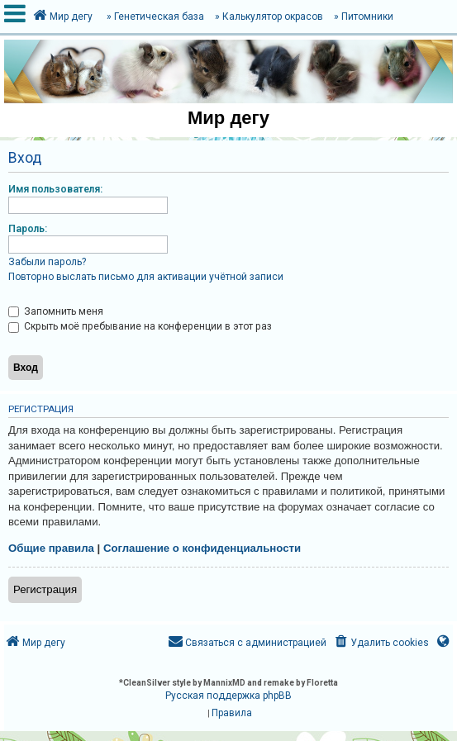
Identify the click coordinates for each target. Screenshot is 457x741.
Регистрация (45, 589)
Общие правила (51, 548)
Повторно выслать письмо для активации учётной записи (145, 277)
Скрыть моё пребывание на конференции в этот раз (140, 326)
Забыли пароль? (47, 262)
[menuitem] (380, 643)
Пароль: (27, 229)
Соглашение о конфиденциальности (202, 548)
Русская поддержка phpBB (228, 695)
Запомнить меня (55, 311)
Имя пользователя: (55, 189)
